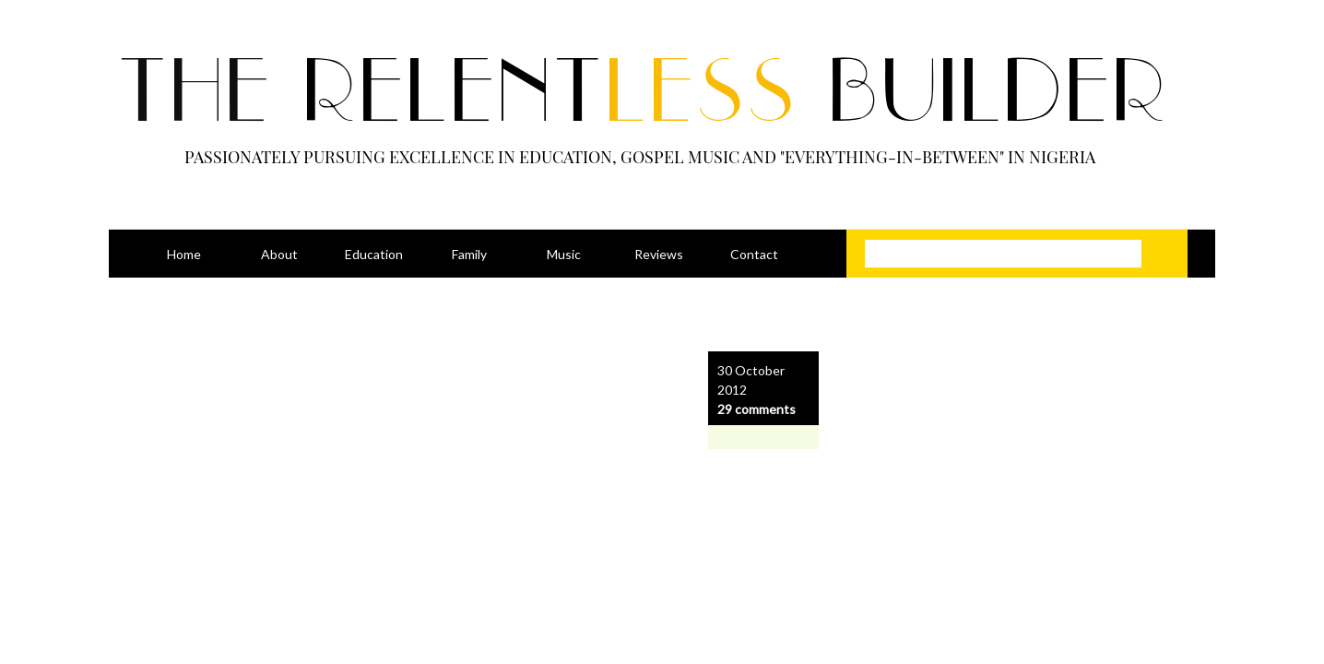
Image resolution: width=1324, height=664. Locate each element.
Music (564, 254)
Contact (754, 254)
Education (374, 254)
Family (469, 254)
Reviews (658, 254)
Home (184, 254)
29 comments (756, 409)
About (279, 254)
